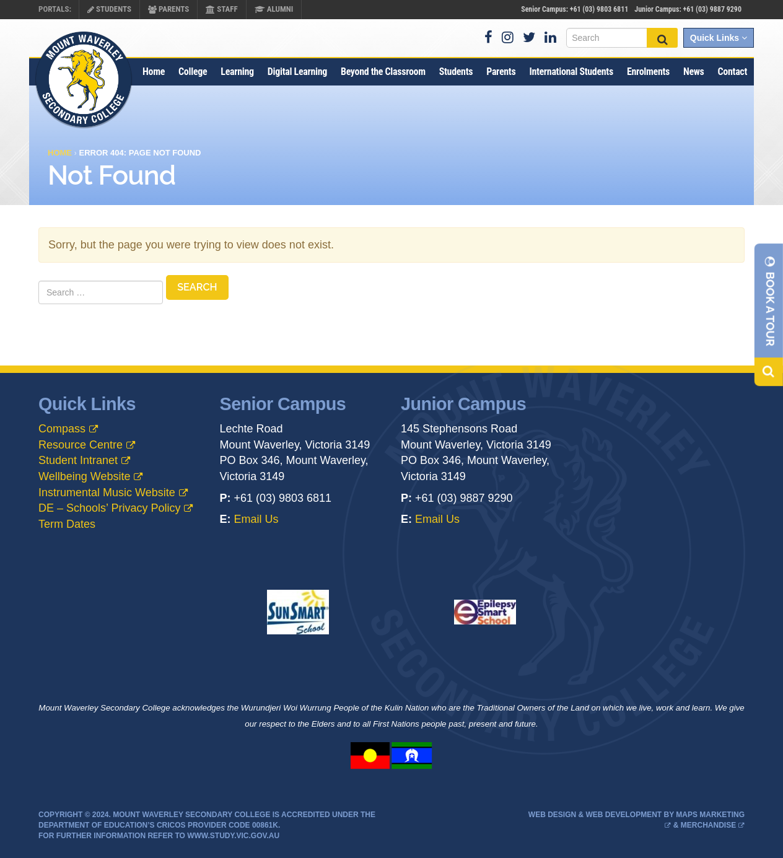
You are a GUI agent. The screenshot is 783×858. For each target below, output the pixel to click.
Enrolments (648, 71)
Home (153, 71)
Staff (221, 9)
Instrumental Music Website (106, 492)
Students (109, 9)
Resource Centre (80, 445)
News (693, 71)
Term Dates (66, 524)
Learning (237, 71)
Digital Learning (297, 71)
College (192, 71)
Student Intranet (78, 460)
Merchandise (708, 825)
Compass (61, 428)
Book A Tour (770, 300)
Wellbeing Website (84, 476)
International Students (571, 71)
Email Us (256, 519)
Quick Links (718, 38)
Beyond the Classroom (383, 71)
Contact (732, 71)
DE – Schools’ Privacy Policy (109, 508)
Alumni (274, 9)
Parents (168, 9)
